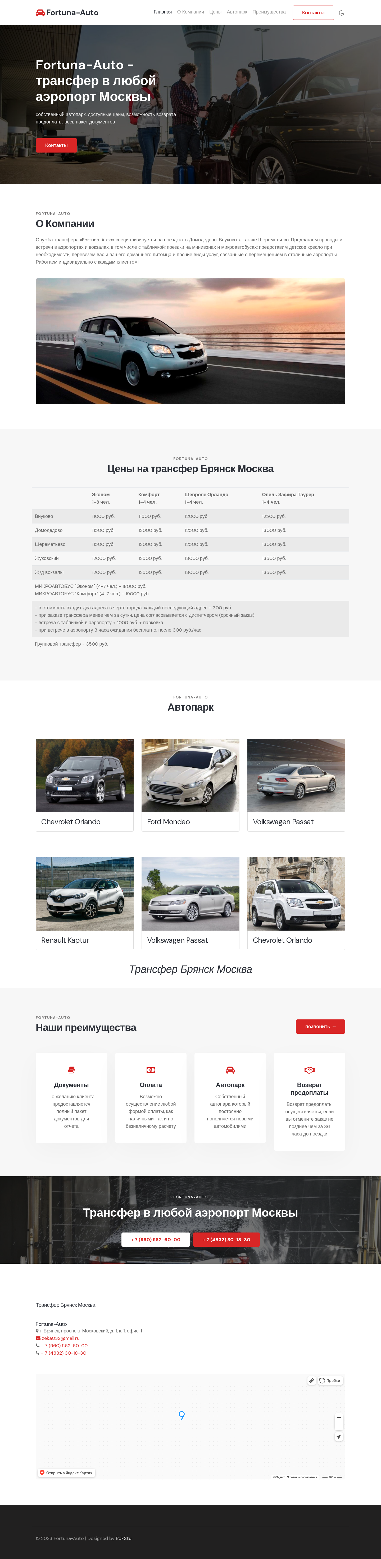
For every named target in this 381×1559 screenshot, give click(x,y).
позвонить (320, 1026)
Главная (163, 12)
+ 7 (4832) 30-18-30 (226, 1239)
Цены (215, 12)
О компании (190, 12)
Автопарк (237, 12)
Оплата (151, 1085)
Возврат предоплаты (310, 1089)
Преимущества (269, 12)
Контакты (313, 13)
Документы (71, 1085)
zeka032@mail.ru (58, 1338)
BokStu (123, 1538)
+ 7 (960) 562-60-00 (155, 1239)
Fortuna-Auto (67, 12)
